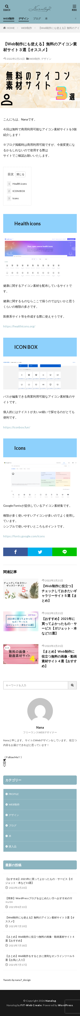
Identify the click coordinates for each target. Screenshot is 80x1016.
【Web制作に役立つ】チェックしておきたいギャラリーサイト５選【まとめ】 (59, 593)
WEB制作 (8, 18)
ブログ (37, 18)
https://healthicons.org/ (19, 326)
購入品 (12, 846)
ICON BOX (16, 191)
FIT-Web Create (31, 1005)
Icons (13, 198)
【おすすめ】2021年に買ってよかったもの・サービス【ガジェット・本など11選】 (59, 626)
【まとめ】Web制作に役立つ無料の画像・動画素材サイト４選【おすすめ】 (59, 658)
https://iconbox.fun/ (16, 427)
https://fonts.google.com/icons (24, 536)
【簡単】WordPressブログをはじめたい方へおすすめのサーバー (38, 900)
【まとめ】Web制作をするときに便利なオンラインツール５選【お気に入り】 (40, 957)
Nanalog (50, 1000)
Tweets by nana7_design (17, 980)
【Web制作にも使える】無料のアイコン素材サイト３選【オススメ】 (40, 919)
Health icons (17, 183)
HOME (11, 28)
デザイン (24, 18)
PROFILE (14, 794)
